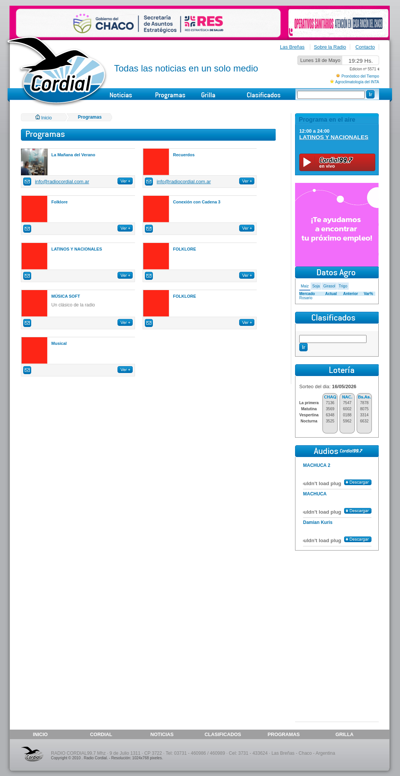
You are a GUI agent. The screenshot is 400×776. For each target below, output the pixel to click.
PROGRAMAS (284, 734)
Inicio (43, 118)
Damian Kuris (317, 522)
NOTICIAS (161, 734)
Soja (316, 286)
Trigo (343, 286)
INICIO (40, 734)
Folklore (59, 202)
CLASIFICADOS (223, 734)
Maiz (305, 286)
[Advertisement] (337, 600)
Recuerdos (184, 154)
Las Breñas (292, 47)
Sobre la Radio (330, 47)
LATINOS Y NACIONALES (76, 249)
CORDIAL (101, 734)
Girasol (329, 286)
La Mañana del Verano (73, 154)
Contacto (365, 47)
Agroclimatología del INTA (357, 82)
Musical (59, 343)
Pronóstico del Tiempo (360, 76)
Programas (90, 117)
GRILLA (344, 734)
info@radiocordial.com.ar (62, 181)
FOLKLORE (184, 249)
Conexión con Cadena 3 (197, 202)
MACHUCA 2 (316, 465)
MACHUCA (315, 494)
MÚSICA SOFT (65, 296)
